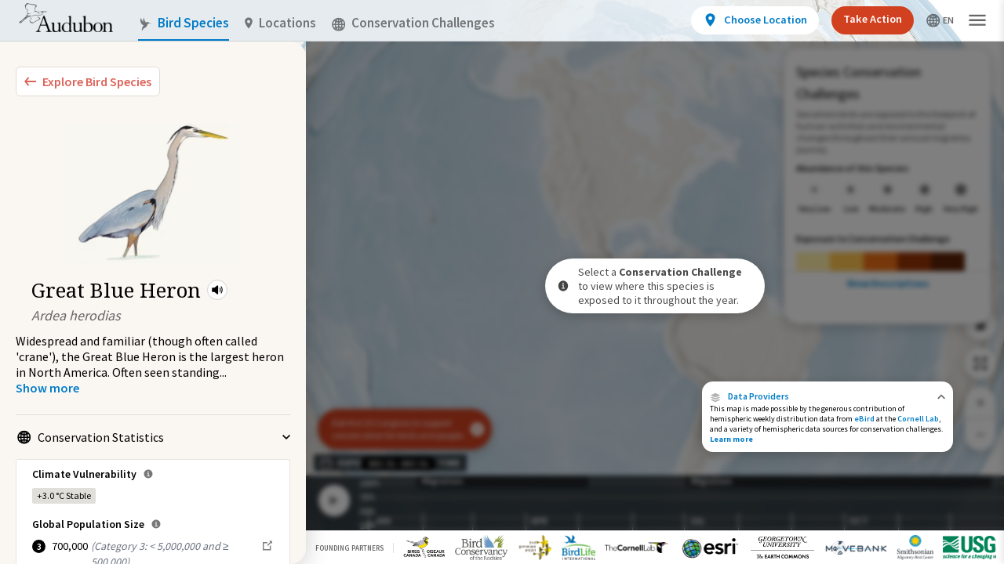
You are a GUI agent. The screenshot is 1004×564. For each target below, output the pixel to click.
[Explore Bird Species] (88, 81)
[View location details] (755, 20)
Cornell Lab (918, 419)
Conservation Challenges (413, 23)
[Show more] (47, 388)
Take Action (872, 19)
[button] (217, 290)
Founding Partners (349, 548)
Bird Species (183, 23)
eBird (864, 419)
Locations (280, 23)
